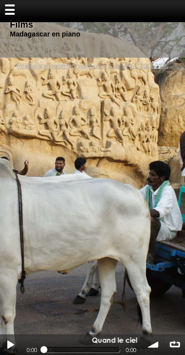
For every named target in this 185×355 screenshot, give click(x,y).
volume (153, 344)
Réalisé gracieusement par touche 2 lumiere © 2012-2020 (93, 66)
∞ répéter (174, 344)
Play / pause (10, 344)
